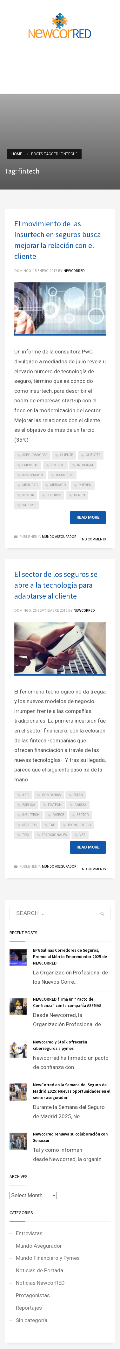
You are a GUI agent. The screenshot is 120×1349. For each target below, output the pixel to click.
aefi (25, 795)
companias (51, 795)
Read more (88, 517)
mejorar (29, 485)
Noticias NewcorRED (40, 1283)
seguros (54, 495)
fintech (57, 465)
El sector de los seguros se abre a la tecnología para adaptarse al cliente (55, 585)
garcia (80, 805)
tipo (25, 835)
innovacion (32, 475)
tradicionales (54, 835)
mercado (58, 485)
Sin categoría (31, 1320)
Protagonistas (33, 1295)
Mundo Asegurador (59, 537)
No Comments (94, 539)
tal (52, 825)
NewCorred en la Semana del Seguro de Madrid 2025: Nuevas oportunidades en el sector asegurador (71, 1091)
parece (58, 815)
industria (85, 465)
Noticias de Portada (39, 1270)
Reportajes (29, 1308)
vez (82, 835)
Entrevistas (29, 1233)
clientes (93, 455)
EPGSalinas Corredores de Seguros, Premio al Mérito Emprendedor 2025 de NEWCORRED (70, 957)
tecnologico (79, 825)
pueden (85, 485)
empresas (30, 465)
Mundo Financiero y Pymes (48, 1258)
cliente (66, 455)
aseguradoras (34, 455)
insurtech (64, 475)
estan (78, 795)
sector (28, 495)
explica (28, 805)
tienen (79, 495)
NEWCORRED (74, 271)
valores (29, 505)
